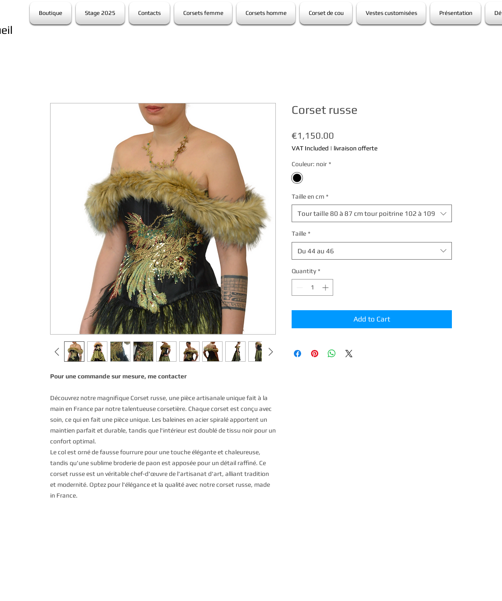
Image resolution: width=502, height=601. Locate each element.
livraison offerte (355, 148)
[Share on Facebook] (297, 353)
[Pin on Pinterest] (314, 353)
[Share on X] (349, 353)
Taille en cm (310, 196)
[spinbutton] (312, 287)
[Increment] (326, 287)
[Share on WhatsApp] (331, 353)
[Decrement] (298, 287)
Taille (301, 233)
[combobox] (372, 213)
